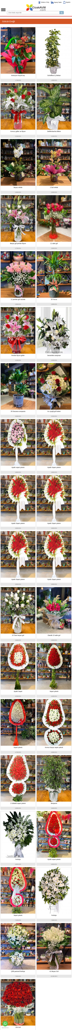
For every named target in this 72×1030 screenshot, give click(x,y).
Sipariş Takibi (56, 2)
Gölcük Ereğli (8, 21)
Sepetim (66, 2)
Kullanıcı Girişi (43, 2)
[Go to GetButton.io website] (5, 1027)
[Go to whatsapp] (5, 1023)
